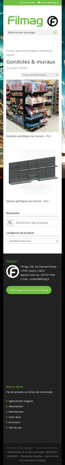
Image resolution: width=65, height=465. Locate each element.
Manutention (16, 406)
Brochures (14, 422)
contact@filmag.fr (39, 279)
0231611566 (28, 2)
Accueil (10, 50)
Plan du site (15, 427)
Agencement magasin (26, 50)
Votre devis (15, 417)
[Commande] (40, 75)
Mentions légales (31, 456)
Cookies (41, 460)
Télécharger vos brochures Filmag (29, 290)
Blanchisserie (16, 411)
